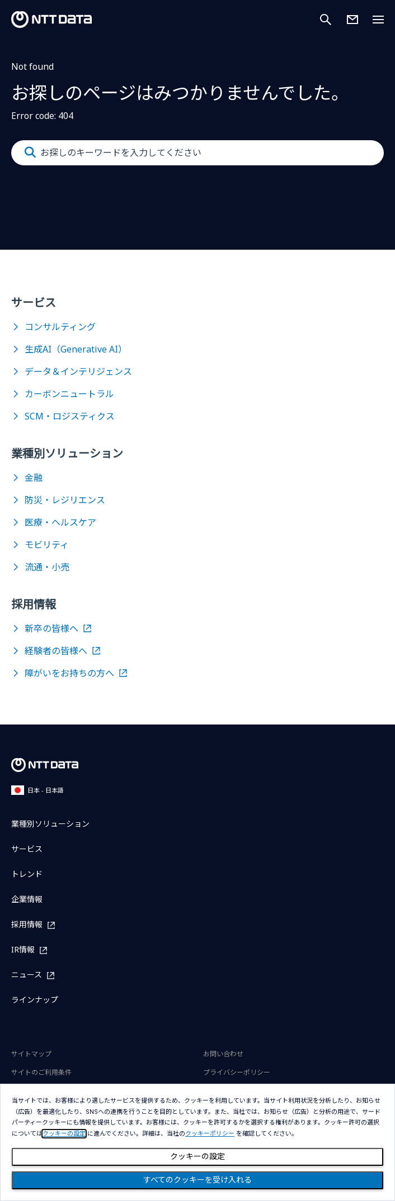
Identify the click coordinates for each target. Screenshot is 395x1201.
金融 (34, 477)
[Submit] (30, 152)
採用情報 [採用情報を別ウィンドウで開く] (27, 925)
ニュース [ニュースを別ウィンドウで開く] (26, 975)
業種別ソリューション (50, 823)
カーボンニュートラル (69, 394)
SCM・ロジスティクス (70, 416)
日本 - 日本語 (37, 790)
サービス (27, 848)
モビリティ (47, 544)
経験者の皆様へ (56, 651)
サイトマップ (31, 1054)
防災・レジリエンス (65, 500)
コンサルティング (60, 327)
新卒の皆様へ (51, 628)
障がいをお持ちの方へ (69, 673)
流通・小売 (47, 567)
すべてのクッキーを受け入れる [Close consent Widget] (197, 1179)
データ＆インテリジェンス (78, 371)
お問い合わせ (223, 1054)
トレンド (27, 874)
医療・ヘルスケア (60, 522)
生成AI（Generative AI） (76, 349)
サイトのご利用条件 (41, 1072)
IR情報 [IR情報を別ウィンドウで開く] (23, 950)
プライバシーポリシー (236, 1072)
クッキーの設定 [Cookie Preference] (197, 1156)
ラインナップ (34, 999)
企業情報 (27, 899)
